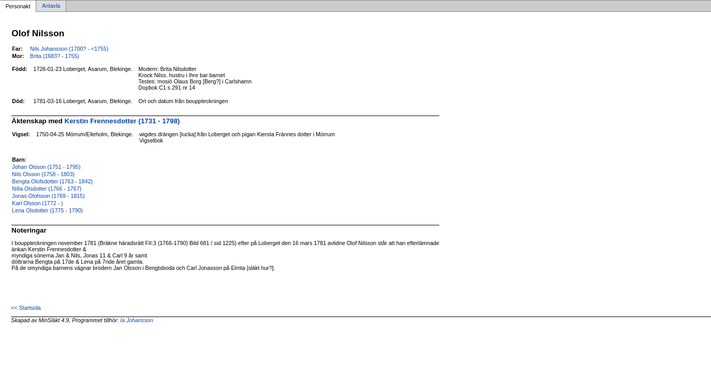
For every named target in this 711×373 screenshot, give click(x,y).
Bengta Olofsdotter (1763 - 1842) (52, 181)
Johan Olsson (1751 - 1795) (46, 167)
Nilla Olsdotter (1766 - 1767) (46, 188)
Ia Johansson (136, 320)
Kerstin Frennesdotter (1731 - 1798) (122, 121)
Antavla (51, 6)
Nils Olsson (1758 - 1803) (43, 174)
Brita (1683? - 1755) (54, 56)
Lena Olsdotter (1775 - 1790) (47, 210)
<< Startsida (25, 308)
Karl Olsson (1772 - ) (37, 203)
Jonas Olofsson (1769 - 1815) (48, 196)
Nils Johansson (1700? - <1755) (69, 49)
